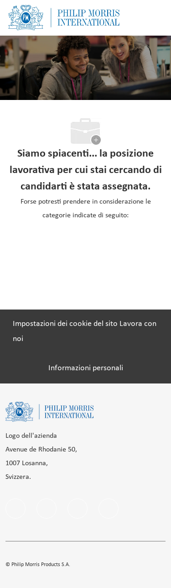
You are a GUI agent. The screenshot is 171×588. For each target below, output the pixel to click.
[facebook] (15, 509)
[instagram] (77, 509)
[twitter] (108, 509)
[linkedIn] (46, 509)
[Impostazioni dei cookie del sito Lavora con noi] (85, 331)
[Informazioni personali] (85, 368)
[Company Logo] (63, 17)
